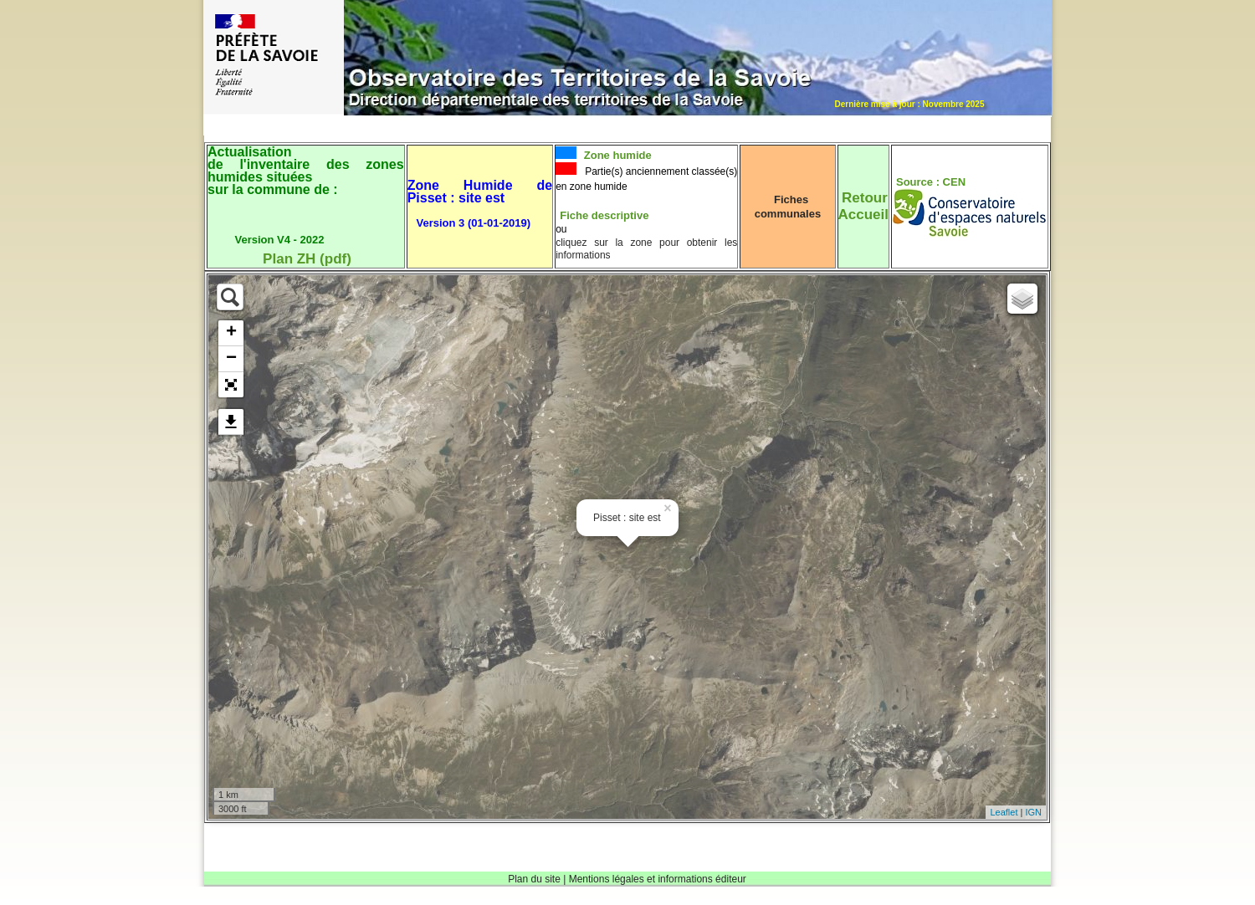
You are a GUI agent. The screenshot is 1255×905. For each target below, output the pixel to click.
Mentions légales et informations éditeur (657, 879)
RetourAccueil (863, 206)
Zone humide (616, 155)
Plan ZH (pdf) (307, 259)
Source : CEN (931, 182)
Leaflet (1003, 812)
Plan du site (534, 879)
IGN (1033, 812)
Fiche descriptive (604, 215)
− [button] (231, 358)
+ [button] (231, 332)
